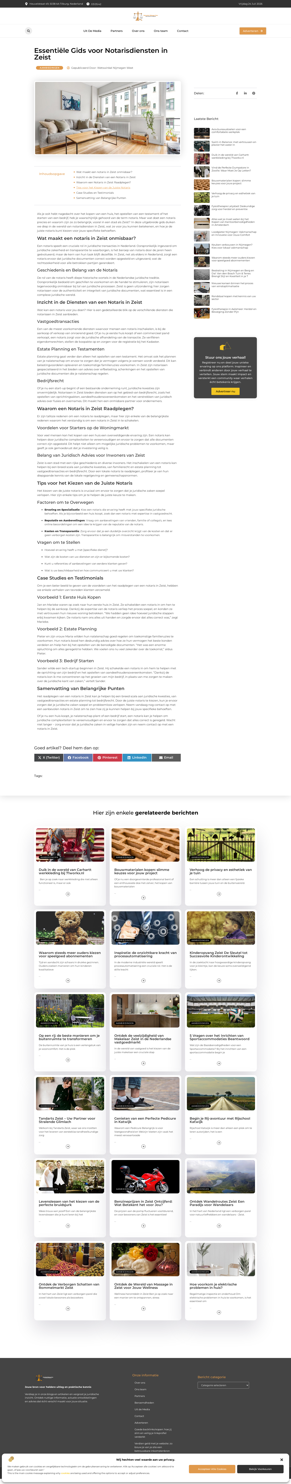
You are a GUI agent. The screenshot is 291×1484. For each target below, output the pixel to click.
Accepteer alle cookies (212, 1469)
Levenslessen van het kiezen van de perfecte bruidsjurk (69, 1208)
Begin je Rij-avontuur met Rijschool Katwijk (220, 1125)
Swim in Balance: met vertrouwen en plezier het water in (234, 148)
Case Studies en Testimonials (95, 197)
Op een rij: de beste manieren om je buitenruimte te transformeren (69, 1042)
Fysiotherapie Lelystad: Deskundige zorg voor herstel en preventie (233, 213)
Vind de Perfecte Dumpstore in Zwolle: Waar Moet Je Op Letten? (231, 174)
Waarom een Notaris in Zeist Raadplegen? (103, 187)
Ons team (161, 31)
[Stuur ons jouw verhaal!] (225, 351)
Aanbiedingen (49, 72)
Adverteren (141, 1427)
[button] (282, 1460)
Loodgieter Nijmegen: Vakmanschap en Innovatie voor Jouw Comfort (234, 238)
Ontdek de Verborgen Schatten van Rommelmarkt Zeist (69, 1291)
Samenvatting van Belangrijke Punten (101, 203)
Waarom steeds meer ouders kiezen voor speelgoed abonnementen (233, 264)
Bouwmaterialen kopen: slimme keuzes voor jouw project (231, 187)
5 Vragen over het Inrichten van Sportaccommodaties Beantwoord (219, 1042)
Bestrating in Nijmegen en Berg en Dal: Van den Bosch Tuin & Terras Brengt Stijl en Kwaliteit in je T (233, 278)
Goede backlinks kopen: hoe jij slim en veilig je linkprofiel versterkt (153, 1438)
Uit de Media (142, 1414)
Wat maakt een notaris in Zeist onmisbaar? (104, 177)
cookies (65, 1473)
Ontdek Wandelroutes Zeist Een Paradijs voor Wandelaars (217, 1208)
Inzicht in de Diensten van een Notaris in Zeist (106, 182)
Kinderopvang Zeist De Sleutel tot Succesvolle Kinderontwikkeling (219, 959)
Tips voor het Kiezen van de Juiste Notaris (103, 192)
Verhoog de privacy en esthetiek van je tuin (233, 200)
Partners (117, 31)
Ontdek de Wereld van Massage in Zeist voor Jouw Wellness (143, 1291)
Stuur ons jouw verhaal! (225, 363)
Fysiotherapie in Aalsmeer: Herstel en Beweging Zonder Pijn (234, 315)
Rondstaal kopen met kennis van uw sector (234, 303)
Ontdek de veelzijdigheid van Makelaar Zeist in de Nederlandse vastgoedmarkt (142, 1044)
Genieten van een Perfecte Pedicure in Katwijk (145, 1125)
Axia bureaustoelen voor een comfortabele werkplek (229, 136)
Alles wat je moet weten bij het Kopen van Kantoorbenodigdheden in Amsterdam (233, 227)
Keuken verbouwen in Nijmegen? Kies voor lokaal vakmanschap (232, 251)
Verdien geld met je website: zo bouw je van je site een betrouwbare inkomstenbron (153, 1452)
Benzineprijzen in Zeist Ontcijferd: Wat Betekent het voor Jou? (143, 1208)
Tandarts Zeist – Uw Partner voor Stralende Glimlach (67, 1125)
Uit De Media (92, 31)
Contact (182, 31)
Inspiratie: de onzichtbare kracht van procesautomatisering (145, 959)
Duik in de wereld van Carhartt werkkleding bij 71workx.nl (230, 161)
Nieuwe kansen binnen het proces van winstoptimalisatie (232, 290)
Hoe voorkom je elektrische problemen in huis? (213, 1291)
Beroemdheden (144, 1407)
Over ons (138, 31)
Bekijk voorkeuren (260, 1469)
